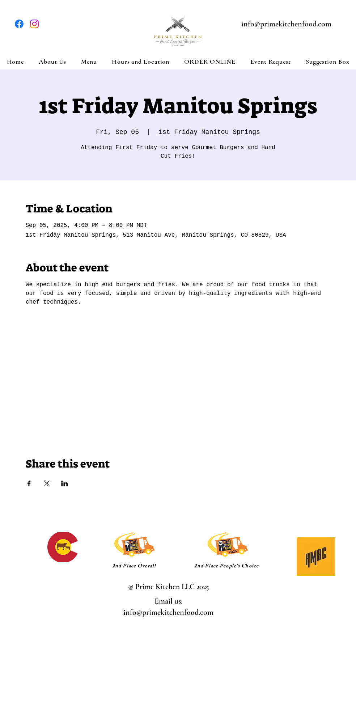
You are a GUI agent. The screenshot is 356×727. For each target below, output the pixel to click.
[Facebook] (19, 24)
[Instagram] (34, 24)
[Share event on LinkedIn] (64, 483)
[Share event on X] (46, 483)
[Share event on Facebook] (29, 483)
